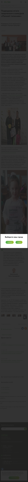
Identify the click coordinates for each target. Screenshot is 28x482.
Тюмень (19, 242)
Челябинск (9, 242)
